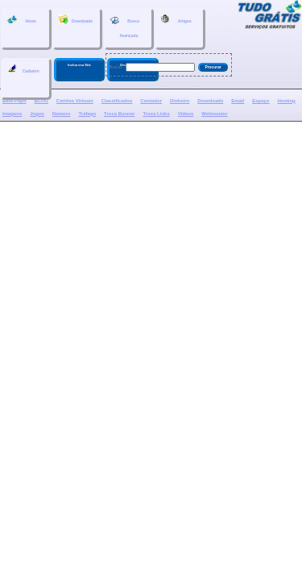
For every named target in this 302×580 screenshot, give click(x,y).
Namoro (61, 113)
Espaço (260, 100)
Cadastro (23, 69)
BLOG (41, 100)
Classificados (117, 100)
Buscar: (116, 67)
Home (21, 19)
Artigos (176, 19)
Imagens (12, 113)
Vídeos (186, 113)
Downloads (76, 19)
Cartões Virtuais (74, 100)
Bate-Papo (14, 100)
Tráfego (87, 113)
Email (237, 100)
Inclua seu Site (79, 65)
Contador (151, 100)
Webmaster (214, 113)
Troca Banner (119, 113)
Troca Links (156, 113)
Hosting (286, 100)
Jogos (37, 113)
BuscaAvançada (124, 26)
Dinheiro (179, 100)
